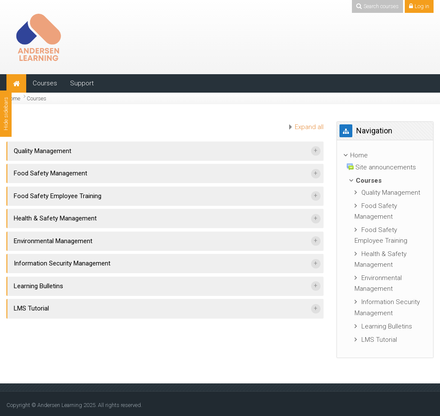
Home (13, 98)
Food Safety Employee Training (57, 196)
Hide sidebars (6, 113)
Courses (45, 83)
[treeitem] (385, 249)
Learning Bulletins (38, 286)
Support (82, 83)
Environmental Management (53, 241)
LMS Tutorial (31, 308)
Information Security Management (62, 263)
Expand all (309, 127)
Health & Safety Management (55, 218)
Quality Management (42, 151)
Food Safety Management (50, 173)
